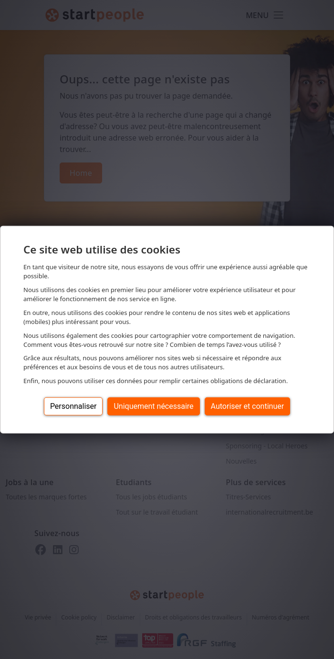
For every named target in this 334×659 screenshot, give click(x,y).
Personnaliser (73, 406)
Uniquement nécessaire (153, 406)
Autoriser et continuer (247, 406)
